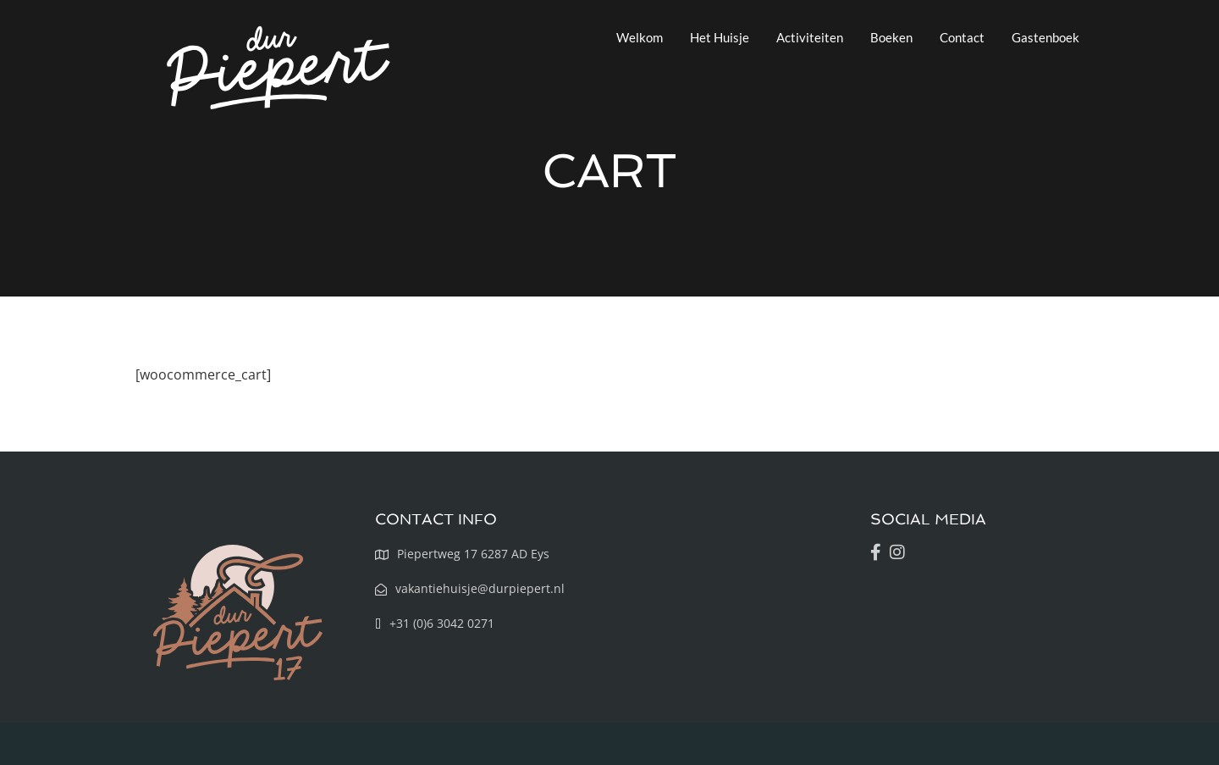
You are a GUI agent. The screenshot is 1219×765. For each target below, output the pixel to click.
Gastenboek (1045, 37)
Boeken (891, 37)
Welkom (639, 37)
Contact (962, 37)
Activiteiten (809, 37)
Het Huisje (719, 37)
